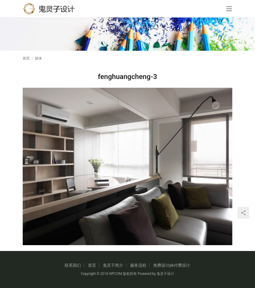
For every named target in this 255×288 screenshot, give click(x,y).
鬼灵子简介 (113, 265)
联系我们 (73, 265)
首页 (26, 58)
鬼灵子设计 (165, 274)
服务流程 (138, 265)
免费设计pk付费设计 (171, 265)
